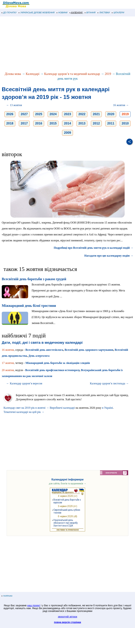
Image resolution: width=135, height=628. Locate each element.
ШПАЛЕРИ (118, 12)
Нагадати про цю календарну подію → (108, 255)
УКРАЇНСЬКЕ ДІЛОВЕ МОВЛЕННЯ (36, 12)
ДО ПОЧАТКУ (9, 12)
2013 (81, 123)
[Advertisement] (67, 44)
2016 (38, 123)
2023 (67, 114)
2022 (81, 114)
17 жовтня (8, 362)
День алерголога (39, 355)
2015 (53, 123)
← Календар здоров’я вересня (24, 383)
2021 (96, 114)
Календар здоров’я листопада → (109, 383)
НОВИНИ (62, 12)
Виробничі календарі (62, 407)
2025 (38, 114)
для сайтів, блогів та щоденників (67, 483)
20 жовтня (8, 370)
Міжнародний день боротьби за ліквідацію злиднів (57, 362)
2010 (125, 123)
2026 (9, 114)
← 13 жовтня (14, 105)
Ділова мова (13, 74)
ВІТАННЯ (90, 12)
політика (7, 596)
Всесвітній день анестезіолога (44, 349)
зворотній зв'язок (67, 616)
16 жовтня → (121, 105)
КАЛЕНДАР (76, 12)
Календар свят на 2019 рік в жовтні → (26, 407)
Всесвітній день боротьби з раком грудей (34, 279)
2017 (24, 123)
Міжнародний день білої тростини (29, 306)
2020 (110, 114)
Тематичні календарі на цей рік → (24, 411)
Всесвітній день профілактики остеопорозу (52, 370)
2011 (110, 123)
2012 (96, 123)
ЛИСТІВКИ (103, 12)
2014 (67, 123)
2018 (9, 123)
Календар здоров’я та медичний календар (72, 74)
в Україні (107, 407)
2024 (53, 114)
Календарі (32, 74)
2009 (67, 132)
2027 (24, 114)
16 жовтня (8, 349)
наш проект (33, 605)
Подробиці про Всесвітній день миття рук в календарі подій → (93, 247)
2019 (108, 74)
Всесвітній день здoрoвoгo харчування (89, 349)
